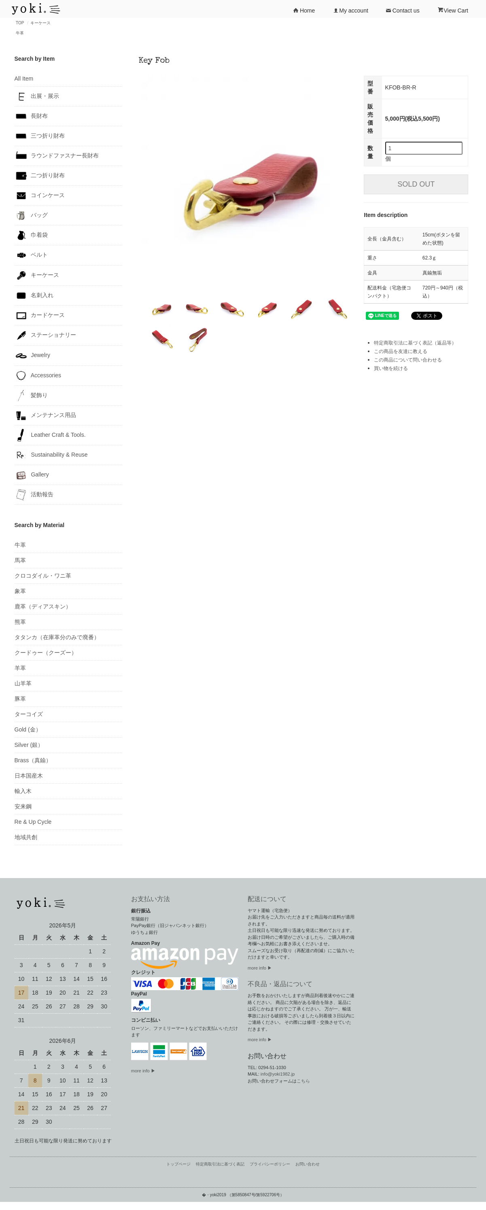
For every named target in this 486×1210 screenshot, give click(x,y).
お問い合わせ (307, 1164)
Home (304, 10)
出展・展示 (37, 96)
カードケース (40, 315)
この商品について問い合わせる (408, 360)
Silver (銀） (29, 745)
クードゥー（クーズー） (46, 652)
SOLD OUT (416, 184)
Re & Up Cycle (33, 822)
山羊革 (23, 683)
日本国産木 (29, 775)
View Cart (452, 10)
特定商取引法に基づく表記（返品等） (415, 343)
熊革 (20, 622)
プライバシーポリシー (270, 1164)
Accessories (38, 375)
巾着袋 (31, 235)
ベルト (31, 255)
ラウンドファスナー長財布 (57, 155)
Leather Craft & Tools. (50, 435)
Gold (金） (28, 729)
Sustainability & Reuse (51, 455)
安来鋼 (23, 806)
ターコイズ (29, 714)
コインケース (40, 195)
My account (350, 10)
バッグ (31, 215)
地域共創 (26, 837)
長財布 (31, 116)
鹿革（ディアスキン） (43, 606)
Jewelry (32, 355)
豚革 (20, 698)
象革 (20, 591)
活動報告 (34, 494)
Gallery (32, 474)
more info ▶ (143, 1070)
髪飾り (31, 395)
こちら (303, 1080)
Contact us (403, 10)
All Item (24, 78)
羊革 (20, 668)
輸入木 (23, 791)
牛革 (20, 33)
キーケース (40, 23)
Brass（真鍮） (33, 760)
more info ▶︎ (260, 967)
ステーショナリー (45, 335)
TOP (20, 23)
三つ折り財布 (40, 136)
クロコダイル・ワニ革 (43, 575)
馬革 (20, 560)
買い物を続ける (391, 368)
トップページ (178, 1164)
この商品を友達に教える (400, 351)
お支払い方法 (150, 898)
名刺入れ (34, 295)
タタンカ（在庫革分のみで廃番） (57, 637)
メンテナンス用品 (45, 415)
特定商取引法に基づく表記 (220, 1164)
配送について (267, 898)
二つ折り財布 (40, 175)
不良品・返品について (280, 983)
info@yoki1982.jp (278, 1074)
